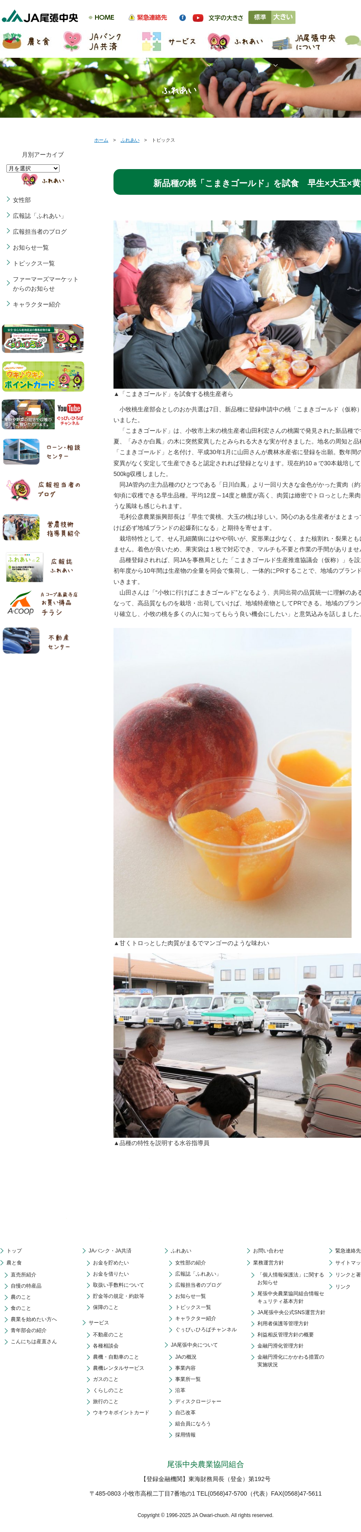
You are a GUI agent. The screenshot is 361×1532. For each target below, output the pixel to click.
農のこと (21, 1297)
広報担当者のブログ (40, 231)
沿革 (180, 1390)
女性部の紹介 (190, 1263)
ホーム (101, 140)
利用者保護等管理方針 (283, 1324)
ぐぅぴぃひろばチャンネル (206, 1330)
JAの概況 (186, 1357)
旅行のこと (106, 1401)
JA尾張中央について (194, 1345)
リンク (343, 1287)
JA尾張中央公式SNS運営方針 (291, 1312)
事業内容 (185, 1368)
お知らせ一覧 (31, 247)
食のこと (21, 1308)
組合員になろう (193, 1424)
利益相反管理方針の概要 (285, 1335)
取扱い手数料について (118, 1285)
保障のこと (106, 1307)
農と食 (14, 1263)
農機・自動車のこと (116, 1357)
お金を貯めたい (111, 1263)
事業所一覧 (188, 1379)
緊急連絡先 (348, 1251)
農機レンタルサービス (118, 1368)
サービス (99, 1323)
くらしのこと (108, 1390)
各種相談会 (106, 1346)
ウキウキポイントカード (121, 1413)
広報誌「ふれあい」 (40, 215)
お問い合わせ (268, 1251)
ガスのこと (106, 1379)
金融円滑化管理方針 (280, 1346)
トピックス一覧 (34, 263)
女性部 (22, 199)
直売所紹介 (23, 1275)
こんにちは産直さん (34, 1342)
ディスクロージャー (198, 1401)
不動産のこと (108, 1335)
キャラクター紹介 (37, 304)
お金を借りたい (111, 1274)
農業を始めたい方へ (34, 1319)
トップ (14, 1251)
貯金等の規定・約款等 (118, 1296)
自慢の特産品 (26, 1286)
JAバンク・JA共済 (110, 1251)
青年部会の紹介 (29, 1330)
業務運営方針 (268, 1263)
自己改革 (185, 1413)
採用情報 (185, 1435)
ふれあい (130, 140)
